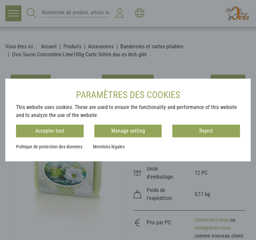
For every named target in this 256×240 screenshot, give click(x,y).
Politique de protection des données (49, 146)
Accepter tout (49, 131)
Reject (206, 131)
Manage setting (128, 131)
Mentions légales (109, 146)
